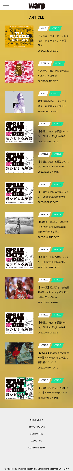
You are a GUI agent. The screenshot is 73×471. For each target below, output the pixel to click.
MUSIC (43, 28)
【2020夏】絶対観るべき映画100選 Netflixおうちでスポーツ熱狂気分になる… (53, 292)
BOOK (43, 94)
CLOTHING (45, 63)
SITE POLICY (36, 420)
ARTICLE (55, 28)
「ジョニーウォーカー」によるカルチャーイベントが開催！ (53, 40)
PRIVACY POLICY (36, 427)
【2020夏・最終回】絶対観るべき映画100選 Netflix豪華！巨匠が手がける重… (53, 227)
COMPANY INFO (36, 448)
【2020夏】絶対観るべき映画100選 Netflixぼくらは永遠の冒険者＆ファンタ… (53, 357)
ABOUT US (36, 441)
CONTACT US (36, 434)
